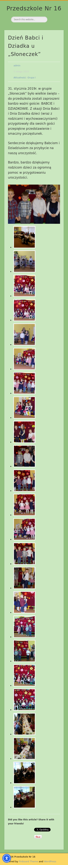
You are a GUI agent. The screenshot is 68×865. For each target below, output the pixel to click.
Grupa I (32, 77)
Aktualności (20, 77)
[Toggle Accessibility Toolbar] (7, 858)
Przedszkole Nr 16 (34, 8)
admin (17, 65)
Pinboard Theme (28, 861)
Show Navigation (55, 33)
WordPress (50, 861)
